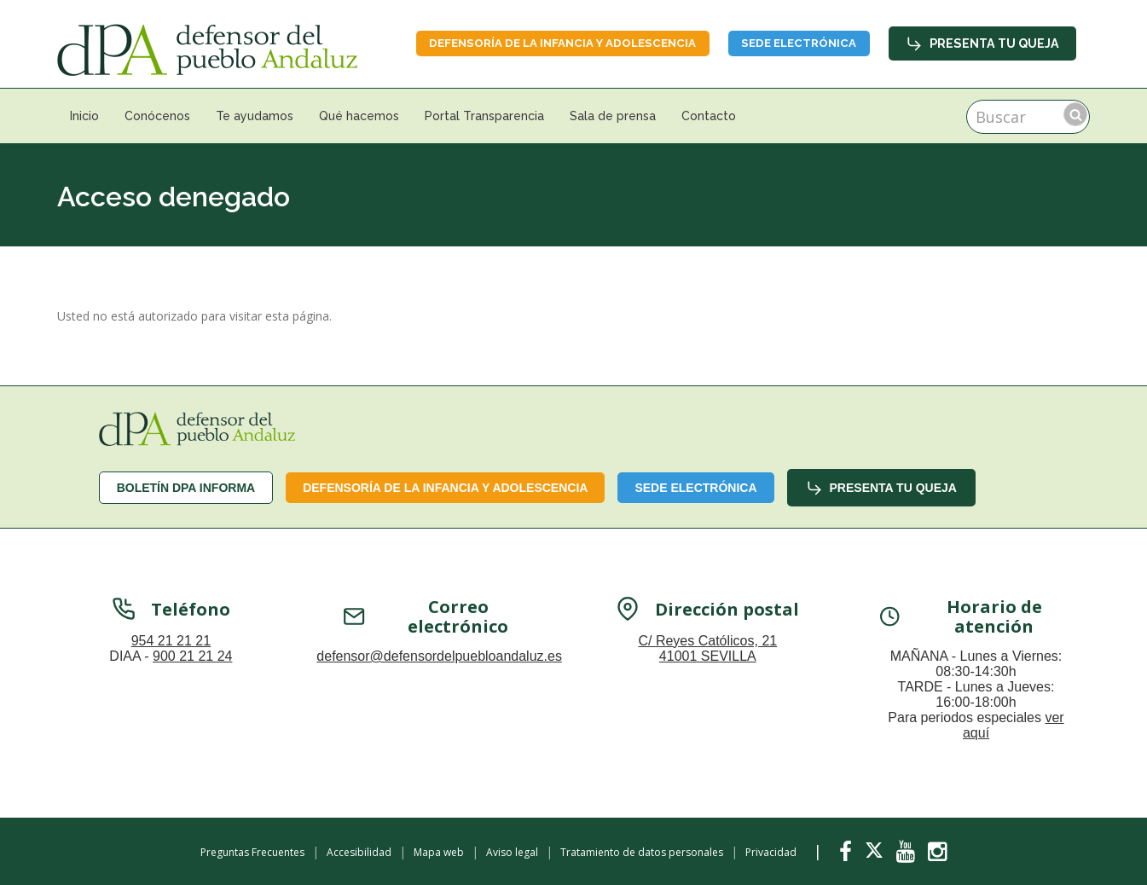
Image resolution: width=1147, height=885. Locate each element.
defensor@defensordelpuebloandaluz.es (439, 669)
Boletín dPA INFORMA (186, 488)
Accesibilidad (359, 852)
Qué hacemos (359, 116)
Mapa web (439, 852)
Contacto (708, 116)
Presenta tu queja (983, 42)
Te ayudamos (254, 116)
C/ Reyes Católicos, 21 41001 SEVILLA (707, 661)
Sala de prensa (613, 116)
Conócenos (157, 116)
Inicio (84, 116)
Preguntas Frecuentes (252, 852)
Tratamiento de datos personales (641, 852)
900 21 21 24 (192, 669)
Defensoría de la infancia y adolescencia (536, 42)
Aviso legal (512, 852)
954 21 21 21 (171, 653)
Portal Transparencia (484, 116)
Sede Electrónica (791, 42)
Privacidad (771, 852)
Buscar (1075, 114)
